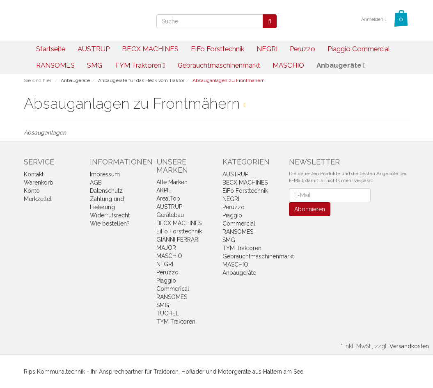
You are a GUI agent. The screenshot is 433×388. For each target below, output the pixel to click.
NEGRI (267, 49)
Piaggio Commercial (359, 49)
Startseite (50, 49)
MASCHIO (288, 65)
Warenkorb (38, 182)
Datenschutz (106, 190)
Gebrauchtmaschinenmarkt (219, 65)
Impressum (105, 174)
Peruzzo (302, 49)
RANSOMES (55, 65)
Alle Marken (172, 182)
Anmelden (373, 19)
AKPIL (164, 190)
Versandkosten (409, 346)
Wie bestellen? (110, 223)
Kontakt (34, 174)
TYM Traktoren (140, 65)
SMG (94, 65)
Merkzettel (38, 199)
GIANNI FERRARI (177, 239)
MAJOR (166, 247)
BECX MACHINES (150, 49)
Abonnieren (309, 209)
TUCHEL (167, 313)
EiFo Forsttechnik (217, 49)
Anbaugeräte (341, 65)
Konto (32, 190)
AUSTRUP (94, 49)
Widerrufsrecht (110, 215)
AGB (96, 182)
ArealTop (168, 198)
